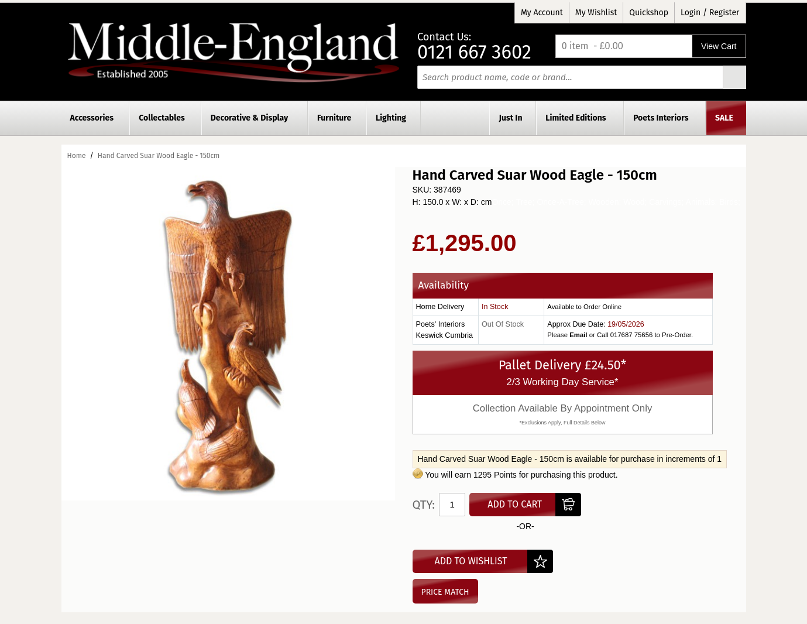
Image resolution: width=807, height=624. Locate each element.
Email (578, 334)
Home (76, 156)
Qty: (424, 505)
